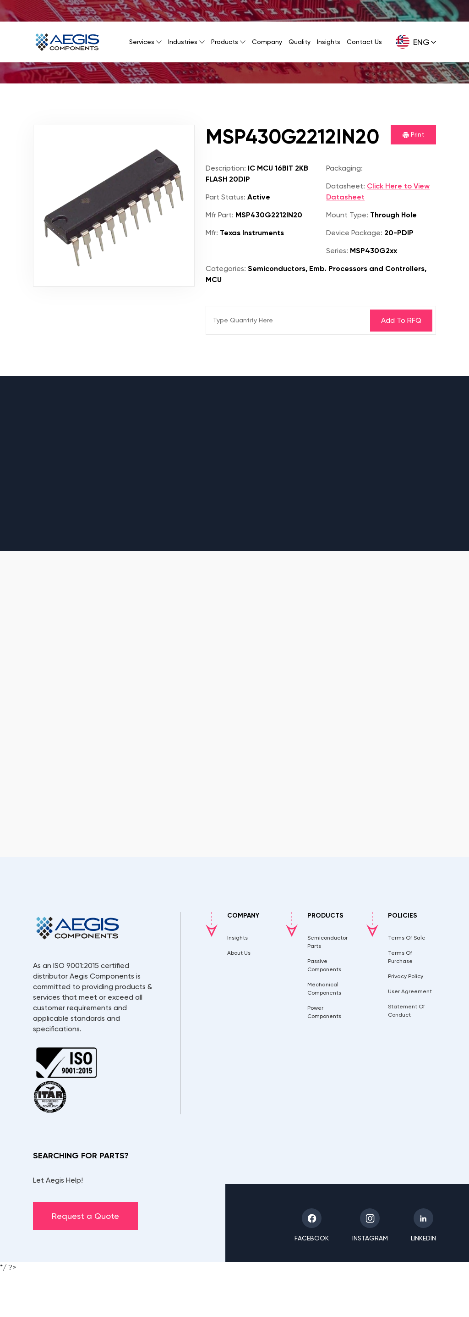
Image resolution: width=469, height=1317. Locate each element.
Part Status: (225, 197)
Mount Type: (347, 214)
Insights (328, 41)
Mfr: (212, 232)
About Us (239, 953)
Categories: (226, 268)
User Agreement (410, 991)
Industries (182, 41)
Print (413, 134)
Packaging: (344, 168)
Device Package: (354, 232)
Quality (300, 41)
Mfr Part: (220, 214)
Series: (337, 250)
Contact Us (364, 41)
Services (141, 41)
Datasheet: (345, 186)
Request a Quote (85, 1216)
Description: (226, 168)
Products (224, 41)
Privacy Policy (405, 976)
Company (267, 41)
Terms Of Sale (406, 938)
